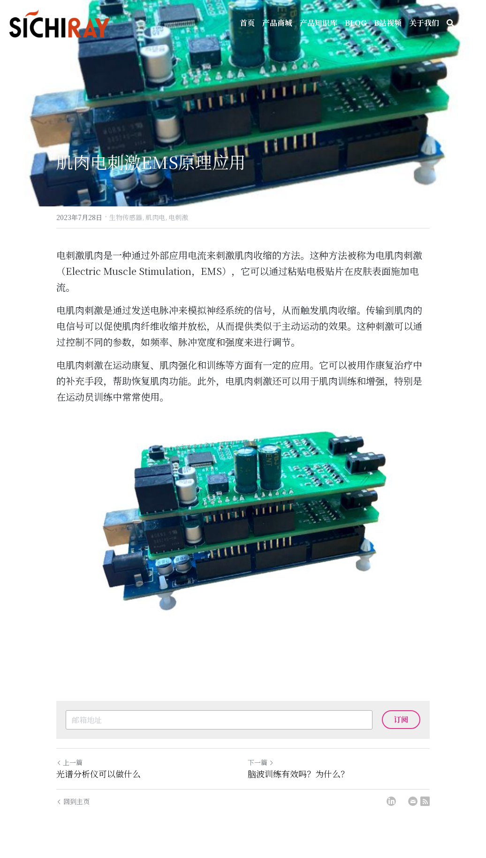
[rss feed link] (425, 801)
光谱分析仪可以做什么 (98, 773)
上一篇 (69, 762)
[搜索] (450, 23)
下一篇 (261, 762)
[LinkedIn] (391, 801)
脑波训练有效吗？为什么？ (298, 773)
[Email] (413, 801)
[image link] (243, 517)
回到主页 (73, 801)
